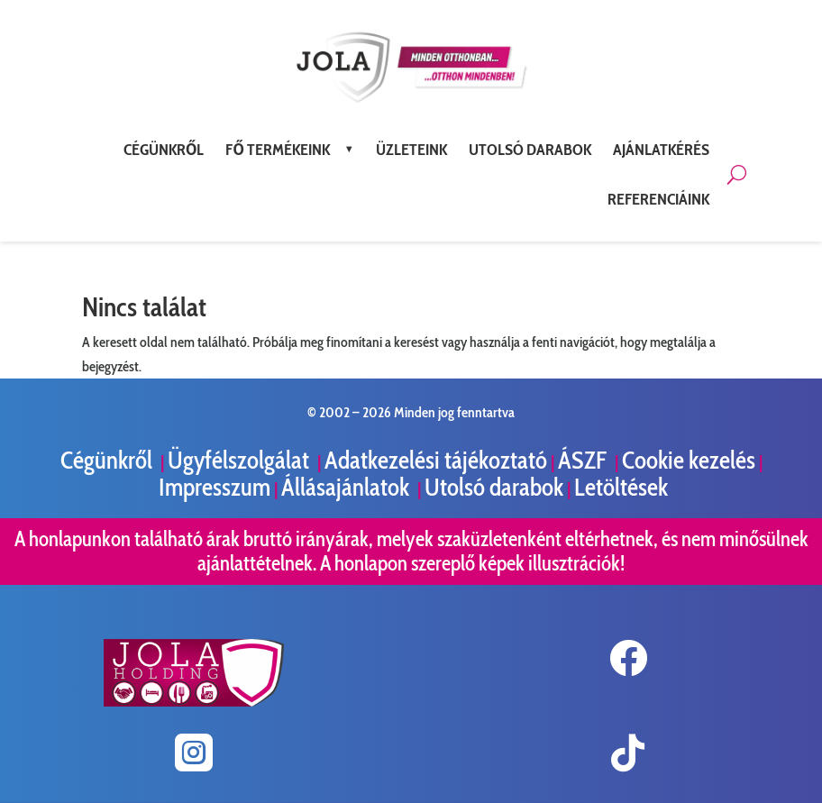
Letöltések (621, 487)
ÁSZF (584, 460)
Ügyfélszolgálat (241, 460)
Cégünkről (108, 460)
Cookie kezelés (688, 460)
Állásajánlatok (347, 487)
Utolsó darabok (494, 487)
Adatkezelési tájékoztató (435, 460)
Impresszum (214, 487)
